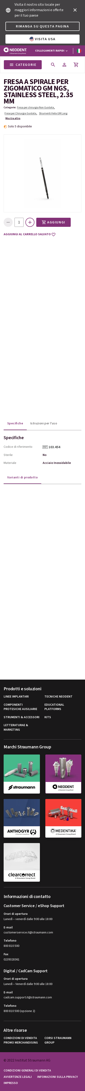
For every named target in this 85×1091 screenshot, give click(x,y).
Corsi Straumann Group (57, 1040)
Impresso (11, 1083)
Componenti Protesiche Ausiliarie (20, 707)
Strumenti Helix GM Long (53, 113)
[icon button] (75, 10)
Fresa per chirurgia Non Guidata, (36, 107)
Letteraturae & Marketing (16, 727)
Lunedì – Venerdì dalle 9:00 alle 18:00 (28, 984)
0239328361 (11, 959)
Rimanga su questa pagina (42, 26)
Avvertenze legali (18, 1077)
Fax (6, 954)
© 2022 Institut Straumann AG (27, 1060)
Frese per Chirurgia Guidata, (21, 113)
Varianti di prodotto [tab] (22, 477)
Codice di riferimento (18, 447)
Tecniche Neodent (58, 697)
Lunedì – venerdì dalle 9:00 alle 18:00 (28, 919)
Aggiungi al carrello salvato (30, 234)
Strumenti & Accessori (21, 717)
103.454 (56, 447)
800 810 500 (11, 946)
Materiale (10, 463)
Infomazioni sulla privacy (57, 1077)
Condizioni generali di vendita (27, 1071)
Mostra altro (12, 118)
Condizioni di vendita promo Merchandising (21, 1040)
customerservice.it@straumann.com (28, 932)
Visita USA (42, 39)
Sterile (8, 455)
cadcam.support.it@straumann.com (28, 997)
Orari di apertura (16, 914)
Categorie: (10, 107)
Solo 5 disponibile (20, 126)
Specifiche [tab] (15, 423)
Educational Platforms (54, 707)
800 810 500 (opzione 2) (19, 1011)
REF (45, 447)
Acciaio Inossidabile (57, 463)
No (44, 455)
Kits (47, 717)
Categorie (22, 64)
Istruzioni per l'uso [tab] (43, 423)
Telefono (10, 940)
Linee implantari (16, 697)
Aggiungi (53, 222)
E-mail (8, 927)
